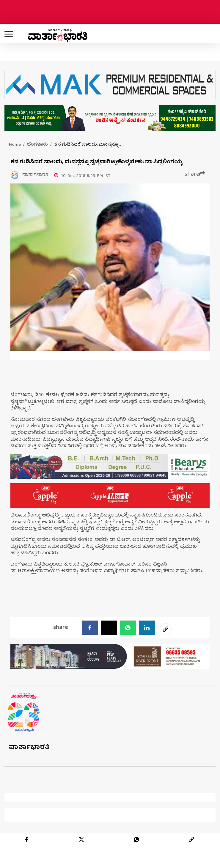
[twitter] (81, 839)
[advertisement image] (110, 466)
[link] (191, 839)
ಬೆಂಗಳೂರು (37, 144)
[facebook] (89, 627)
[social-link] (166, 629)
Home (15, 144)
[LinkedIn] (147, 627)
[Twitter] (108, 627)
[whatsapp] (136, 839)
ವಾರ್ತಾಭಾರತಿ (29, 747)
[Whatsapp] (128, 627)
